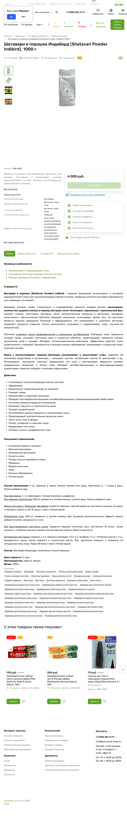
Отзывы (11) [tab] (47, 253)
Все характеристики (14, 242)
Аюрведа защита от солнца (81, 589)
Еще (39, 24)
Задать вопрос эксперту (117, 24)
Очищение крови (82, 576)
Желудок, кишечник (46, 571)
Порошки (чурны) (13, 571)
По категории (11, 24)
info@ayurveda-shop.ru (108, 741)
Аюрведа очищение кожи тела (19, 602)
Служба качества (54, 749)
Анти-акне (95, 580)
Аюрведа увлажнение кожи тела (61, 616)
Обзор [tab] (9, 253)
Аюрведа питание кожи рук (80, 602)
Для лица (28, 580)
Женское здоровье (40, 576)
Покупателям (52, 731)
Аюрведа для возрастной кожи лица (22, 585)
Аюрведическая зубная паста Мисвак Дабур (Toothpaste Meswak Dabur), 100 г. (62, 680)
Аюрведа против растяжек (90, 607)
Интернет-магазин (14, 731)
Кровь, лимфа (91, 571)
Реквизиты (10, 765)
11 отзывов (12, 58)
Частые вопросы (54, 735)
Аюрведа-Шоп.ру (13, 800)
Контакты (9, 774)
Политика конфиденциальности (62, 765)
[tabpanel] (63, 439)
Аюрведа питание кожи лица (51, 602)
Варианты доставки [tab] (68, 253)
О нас (7, 760)
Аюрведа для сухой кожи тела (51, 589)
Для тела (39, 580)
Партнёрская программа (17, 749)
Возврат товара (53, 745)
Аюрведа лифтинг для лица (18, 594)
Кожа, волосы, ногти (61, 576)
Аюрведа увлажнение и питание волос (23, 616)
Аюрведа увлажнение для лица (88, 611)
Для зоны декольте (56, 580)
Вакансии (9, 770)
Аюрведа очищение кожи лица (89, 598)
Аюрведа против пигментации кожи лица (55, 607)
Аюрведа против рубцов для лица (21, 611)
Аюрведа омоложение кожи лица (21, 598)
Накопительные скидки (17, 745)
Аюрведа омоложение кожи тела (55, 598)
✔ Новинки (68, 25)
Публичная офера (54, 760)
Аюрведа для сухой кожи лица (19, 589)
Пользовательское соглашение (62, 770)
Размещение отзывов (56, 740)
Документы (51, 756)
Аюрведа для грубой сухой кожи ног (59, 585)
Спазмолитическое (102, 576)
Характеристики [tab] (27, 253)
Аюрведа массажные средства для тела (94, 594)
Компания (9, 756)
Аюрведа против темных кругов (55, 611)
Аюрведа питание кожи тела (18, 607)
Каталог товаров (13, 735)
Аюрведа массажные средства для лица (53, 594)
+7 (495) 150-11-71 (75, 12)
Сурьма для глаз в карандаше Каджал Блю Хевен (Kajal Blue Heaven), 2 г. (104, 679)
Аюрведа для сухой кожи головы (95, 585)
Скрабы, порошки (13, 580)
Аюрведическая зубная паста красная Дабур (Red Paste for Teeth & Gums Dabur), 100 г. (21, 680)
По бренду (26, 24)
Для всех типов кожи (77, 580)
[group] (67, 116)
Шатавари (29, 571)
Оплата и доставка (14, 740)
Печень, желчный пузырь (71, 571)
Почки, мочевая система (17, 576)
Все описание (11, 189)
